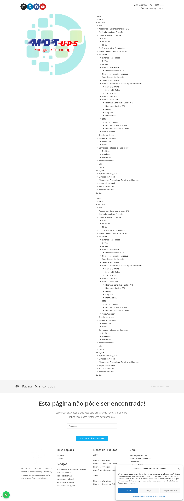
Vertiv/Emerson (108, 132)
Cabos (104, 38)
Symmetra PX (111, 115)
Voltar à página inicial (92, 439)
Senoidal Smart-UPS (110, 80)
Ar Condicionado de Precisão (111, 32)
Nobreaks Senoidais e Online (117, 128)
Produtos (100, 22)
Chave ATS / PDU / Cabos (110, 35)
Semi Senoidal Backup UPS (113, 77)
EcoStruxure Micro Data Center (112, 48)
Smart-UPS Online (112, 90)
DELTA (105, 61)
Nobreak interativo (110, 67)
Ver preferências (170, 490)
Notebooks (106, 154)
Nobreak (103, 54)
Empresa (99, 19)
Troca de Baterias (106, 189)
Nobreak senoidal (109, 96)
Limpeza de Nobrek (107, 177)
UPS (100, 164)
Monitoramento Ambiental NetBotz (113, 51)
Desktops (106, 151)
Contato (99, 193)
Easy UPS (109, 112)
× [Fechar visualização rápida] (0, 490)
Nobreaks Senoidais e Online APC (119, 103)
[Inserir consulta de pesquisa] (92, 425)
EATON (105, 64)
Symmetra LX (110, 93)
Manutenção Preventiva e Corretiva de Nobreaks (119, 180)
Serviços (100, 170)
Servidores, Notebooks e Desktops (114, 148)
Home (98, 16)
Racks (104, 144)
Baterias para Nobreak (111, 58)
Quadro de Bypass (106, 135)
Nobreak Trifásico (110, 99)
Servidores (106, 157)
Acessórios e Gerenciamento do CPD (114, 29)
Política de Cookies (138, 496)
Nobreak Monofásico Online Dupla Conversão (121, 83)
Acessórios (106, 141)
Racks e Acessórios (107, 138)
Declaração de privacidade (155, 496)
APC (100, 25)
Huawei (102, 167)
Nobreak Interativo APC (115, 70)
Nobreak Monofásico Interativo (115, 74)
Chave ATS (106, 41)
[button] (179, 468)
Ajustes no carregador (108, 173)
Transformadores (106, 161)
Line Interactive (111, 122)
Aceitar (128, 490)
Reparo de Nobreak (107, 183)
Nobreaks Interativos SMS (116, 125)
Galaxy (108, 109)
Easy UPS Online (112, 87)
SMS (104, 119)
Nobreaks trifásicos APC (115, 106)
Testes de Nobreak (107, 186)
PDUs (104, 45)
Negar (149, 490)
